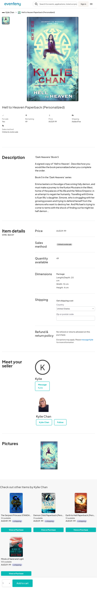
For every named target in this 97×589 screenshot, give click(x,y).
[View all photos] (52, 59)
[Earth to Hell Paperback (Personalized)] (81, 503)
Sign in (83, 4)
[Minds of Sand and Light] (16, 547)
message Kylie (87, 339)
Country (60, 304)
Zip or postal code (65, 314)
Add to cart (22, 583)
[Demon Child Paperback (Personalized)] (48, 503)
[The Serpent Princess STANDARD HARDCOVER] (16, 503)
